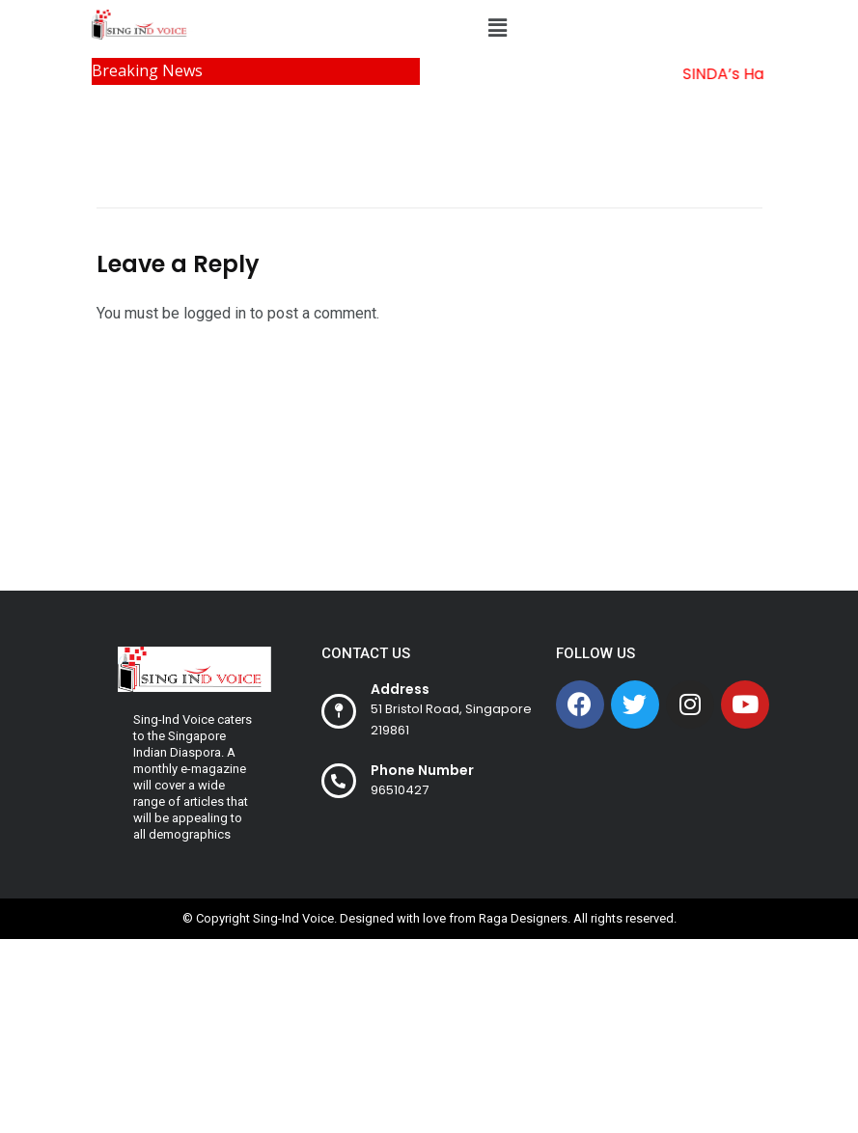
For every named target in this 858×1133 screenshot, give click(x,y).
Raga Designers (523, 918)
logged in (214, 313)
